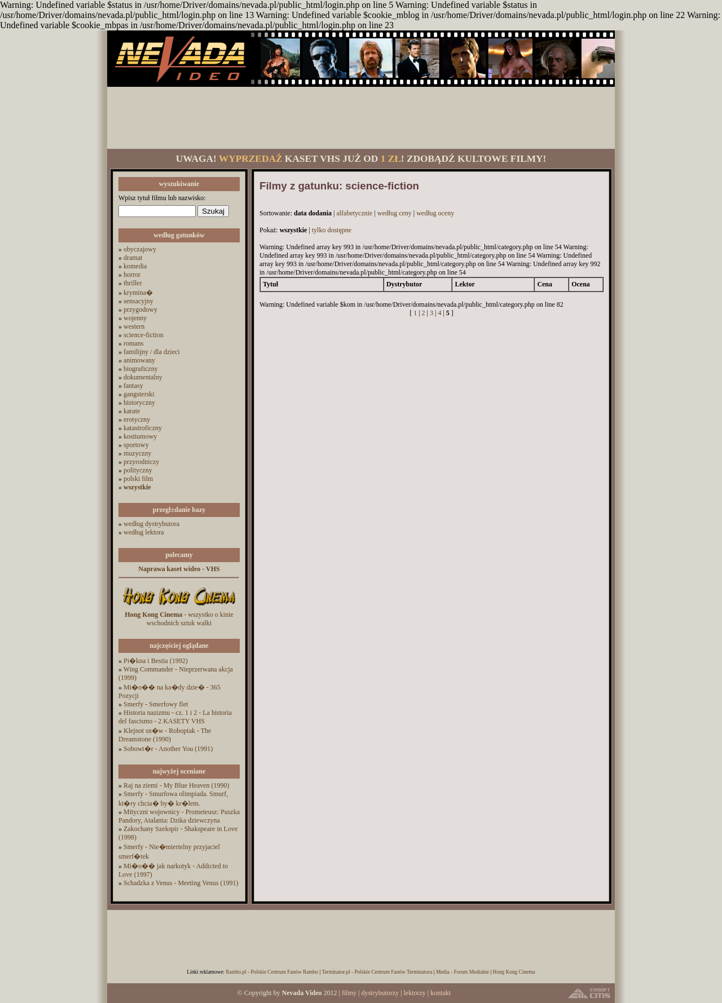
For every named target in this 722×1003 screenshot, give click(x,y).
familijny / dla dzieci (152, 352)
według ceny (394, 213)
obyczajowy (140, 249)
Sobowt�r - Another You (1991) (168, 749)
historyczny (139, 402)
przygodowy (140, 309)
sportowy (136, 445)
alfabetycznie (354, 213)
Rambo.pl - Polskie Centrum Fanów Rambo (272, 972)
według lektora (144, 532)
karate (132, 411)
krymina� (138, 293)
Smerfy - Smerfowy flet (156, 704)
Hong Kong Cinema (513, 972)
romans (133, 343)
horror (132, 275)
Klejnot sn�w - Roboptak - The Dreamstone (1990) (164, 735)
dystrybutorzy (380, 993)
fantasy (133, 386)
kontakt (440, 993)
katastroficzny (143, 428)
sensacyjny (138, 301)
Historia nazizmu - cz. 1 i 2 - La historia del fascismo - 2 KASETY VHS (175, 717)
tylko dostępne (331, 230)
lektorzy (414, 993)
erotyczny (137, 419)
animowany (139, 360)
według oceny (435, 213)
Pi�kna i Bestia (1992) (156, 661)
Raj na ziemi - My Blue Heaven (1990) (177, 785)
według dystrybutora (151, 524)
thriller (133, 283)
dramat (133, 258)
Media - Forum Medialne (462, 972)
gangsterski (139, 394)
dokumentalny (143, 377)
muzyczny (137, 453)
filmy (349, 993)
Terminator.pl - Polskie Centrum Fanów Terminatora (377, 972)
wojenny (135, 318)
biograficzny (141, 369)
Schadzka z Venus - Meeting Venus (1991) (181, 883)
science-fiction (144, 335)
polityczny (138, 470)
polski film (138, 479)
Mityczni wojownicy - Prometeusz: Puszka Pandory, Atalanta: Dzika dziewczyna (179, 816)
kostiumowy (140, 436)
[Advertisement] (361, 117)
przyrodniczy (141, 462)
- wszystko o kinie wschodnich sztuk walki (179, 619)
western (134, 326)
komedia (135, 266)
